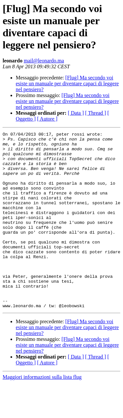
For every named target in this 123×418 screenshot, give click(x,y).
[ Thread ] (95, 113)
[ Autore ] (47, 119)
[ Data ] (76, 113)
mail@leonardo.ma (44, 60)
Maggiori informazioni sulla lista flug (42, 412)
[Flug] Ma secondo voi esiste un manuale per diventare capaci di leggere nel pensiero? (67, 83)
